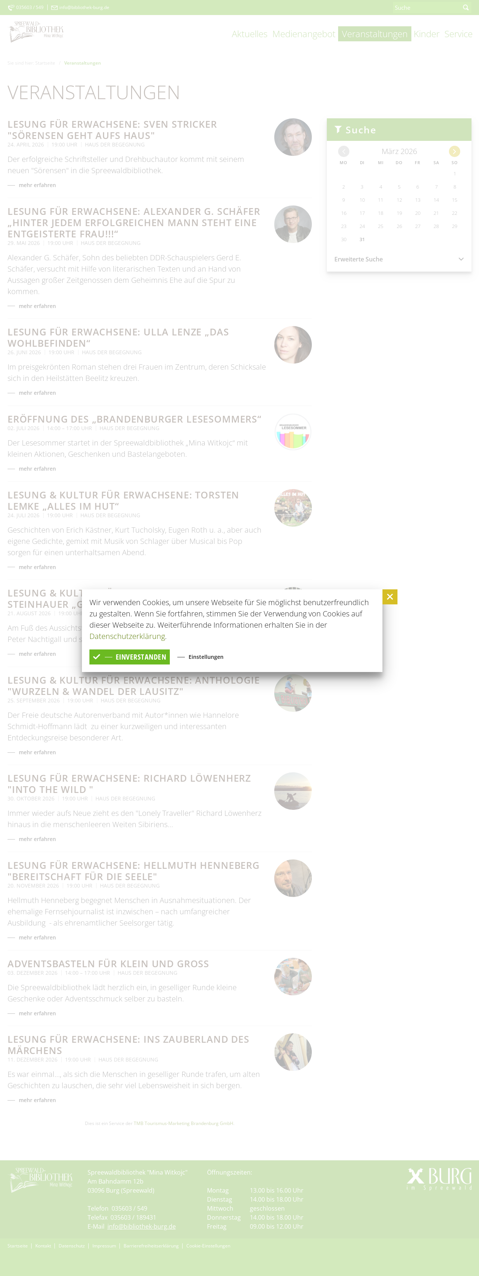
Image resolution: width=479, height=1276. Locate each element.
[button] (389, 596)
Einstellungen (207, 656)
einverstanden (129, 657)
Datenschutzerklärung (127, 636)
